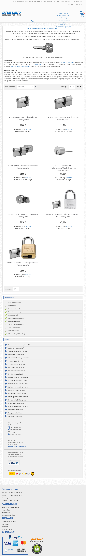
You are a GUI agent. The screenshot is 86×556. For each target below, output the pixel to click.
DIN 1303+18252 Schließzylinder (18, 377)
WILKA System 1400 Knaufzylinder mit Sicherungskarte (23, 166)
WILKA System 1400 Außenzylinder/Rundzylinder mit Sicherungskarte (63, 167)
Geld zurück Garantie (14, 321)
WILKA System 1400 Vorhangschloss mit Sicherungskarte (23, 263)
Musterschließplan (67, 62)
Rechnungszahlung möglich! (16, 318)
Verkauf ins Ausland (13, 330)
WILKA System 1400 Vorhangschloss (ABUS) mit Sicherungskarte (63, 215)
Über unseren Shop (8, 515)
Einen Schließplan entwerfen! (17, 390)
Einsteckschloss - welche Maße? (18, 384)
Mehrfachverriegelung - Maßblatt (18, 406)
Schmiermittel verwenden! (16, 371)
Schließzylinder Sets (63, 15)
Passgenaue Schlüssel (15, 413)
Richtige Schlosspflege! (15, 374)
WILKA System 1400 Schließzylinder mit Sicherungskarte (63, 118)
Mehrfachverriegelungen (63, 27)
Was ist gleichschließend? (16, 355)
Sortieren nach (11, 87)
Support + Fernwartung (14, 302)
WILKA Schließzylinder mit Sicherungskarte (43, 28)
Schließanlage (63, 18)
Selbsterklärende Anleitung (20, 66)
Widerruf (5, 527)
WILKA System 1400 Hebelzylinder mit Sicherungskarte (23, 215)
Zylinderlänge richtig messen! (17, 351)
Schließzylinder (63, 13)
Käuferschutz (12, 305)
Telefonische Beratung (14, 312)
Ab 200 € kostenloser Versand (16, 324)
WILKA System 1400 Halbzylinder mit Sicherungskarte (23, 118)
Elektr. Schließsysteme (63, 20)
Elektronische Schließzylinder (17, 400)
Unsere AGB (6, 513)
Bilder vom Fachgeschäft (16, 348)
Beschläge (63, 24)
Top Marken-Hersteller (14, 309)
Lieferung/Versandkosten (10, 507)
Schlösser (63, 22)
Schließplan (38, 64)
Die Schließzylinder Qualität (17, 368)
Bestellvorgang (7, 529)
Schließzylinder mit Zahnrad (17, 364)
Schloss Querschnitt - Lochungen (18, 387)
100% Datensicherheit (14, 327)
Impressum (5, 524)
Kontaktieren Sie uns (68, 2)
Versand (29, 129)
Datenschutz (6, 510)
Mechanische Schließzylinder (17, 403)
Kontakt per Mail (13, 315)
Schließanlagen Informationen (17, 380)
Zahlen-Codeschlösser (15, 416)
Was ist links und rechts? (16, 361)
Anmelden (78, 2)
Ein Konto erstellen (75, 4)
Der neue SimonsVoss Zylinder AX (19, 345)
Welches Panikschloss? (15, 410)
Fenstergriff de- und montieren (18, 397)
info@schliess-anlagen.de (17, 446)
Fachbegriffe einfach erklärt (17, 393)
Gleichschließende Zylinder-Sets (18, 358)
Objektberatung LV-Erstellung (16, 334)
